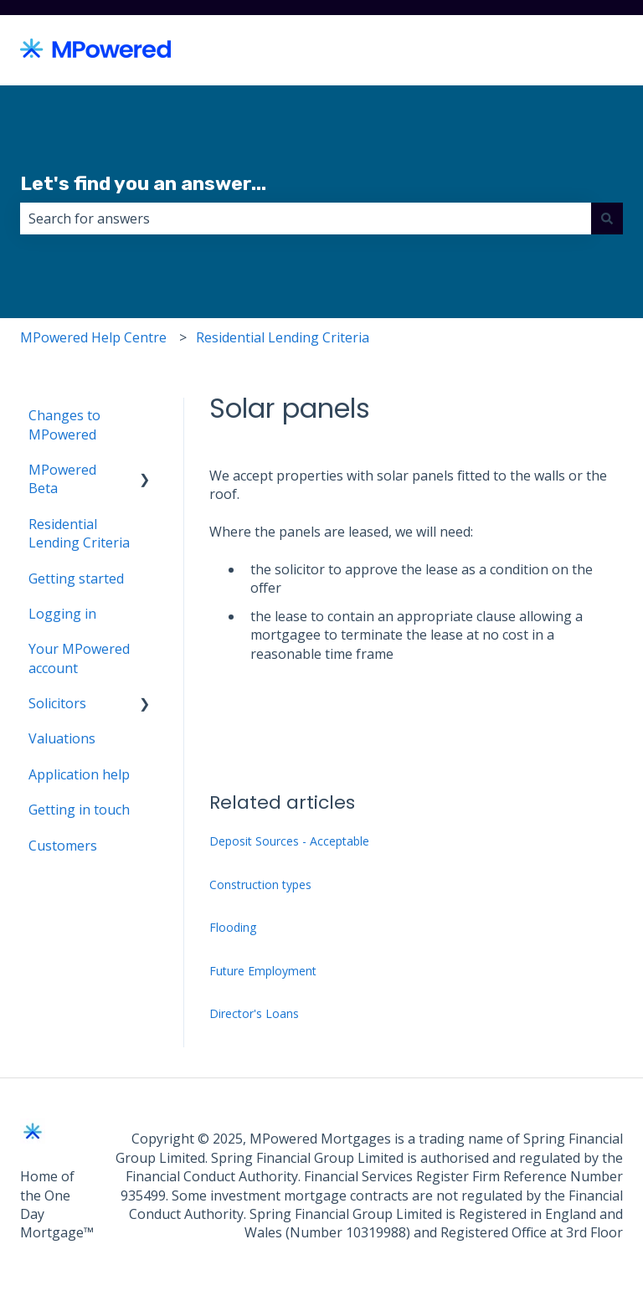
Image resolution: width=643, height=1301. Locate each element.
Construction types (260, 884)
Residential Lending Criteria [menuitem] (79, 533)
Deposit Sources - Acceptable (289, 841)
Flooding (232, 927)
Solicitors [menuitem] (57, 703)
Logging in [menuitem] (62, 613)
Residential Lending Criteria (282, 337)
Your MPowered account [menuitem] (79, 658)
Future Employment (262, 971)
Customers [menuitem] (62, 845)
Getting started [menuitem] (76, 578)
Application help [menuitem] (79, 774)
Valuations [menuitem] (61, 738)
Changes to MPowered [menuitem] (64, 424)
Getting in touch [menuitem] (79, 809)
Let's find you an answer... (143, 183)
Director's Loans (254, 1013)
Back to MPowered (547, 50)
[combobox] (305, 218)
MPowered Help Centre (93, 337)
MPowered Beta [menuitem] (62, 478)
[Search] (607, 218)
